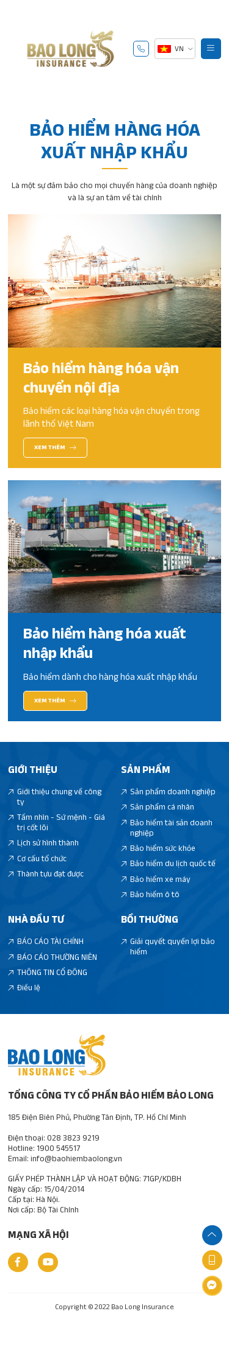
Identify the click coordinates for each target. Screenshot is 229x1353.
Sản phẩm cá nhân (158, 823)
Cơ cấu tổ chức (37, 875)
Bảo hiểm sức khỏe (158, 864)
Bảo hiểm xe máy (156, 895)
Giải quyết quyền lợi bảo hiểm (168, 963)
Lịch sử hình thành (43, 859)
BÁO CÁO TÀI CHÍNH (46, 958)
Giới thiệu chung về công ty (55, 813)
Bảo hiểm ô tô (150, 911)
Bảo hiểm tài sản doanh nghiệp (167, 844)
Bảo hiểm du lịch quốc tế (168, 880)
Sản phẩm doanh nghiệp (168, 808)
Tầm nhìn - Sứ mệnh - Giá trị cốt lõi (57, 838)
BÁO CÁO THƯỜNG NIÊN (53, 973)
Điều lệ (24, 1004)
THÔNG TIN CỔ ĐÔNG (48, 989)
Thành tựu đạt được (46, 890)
